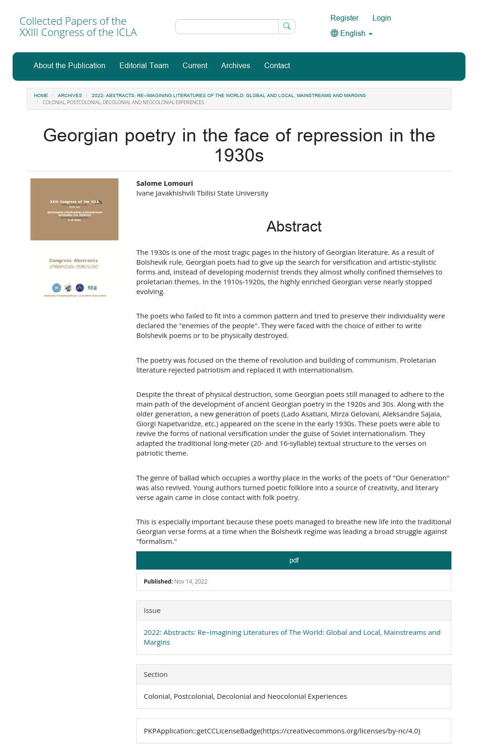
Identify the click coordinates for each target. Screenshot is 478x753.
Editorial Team (144, 66)
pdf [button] (294, 560)
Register (344, 18)
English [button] (351, 34)
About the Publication (69, 66)
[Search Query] (235, 26)
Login (382, 18)
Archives (235, 66)
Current (195, 66)
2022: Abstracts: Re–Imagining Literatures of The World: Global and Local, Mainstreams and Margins (229, 95)
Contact (277, 66)
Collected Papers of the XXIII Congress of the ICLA (78, 26)
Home (41, 95)
